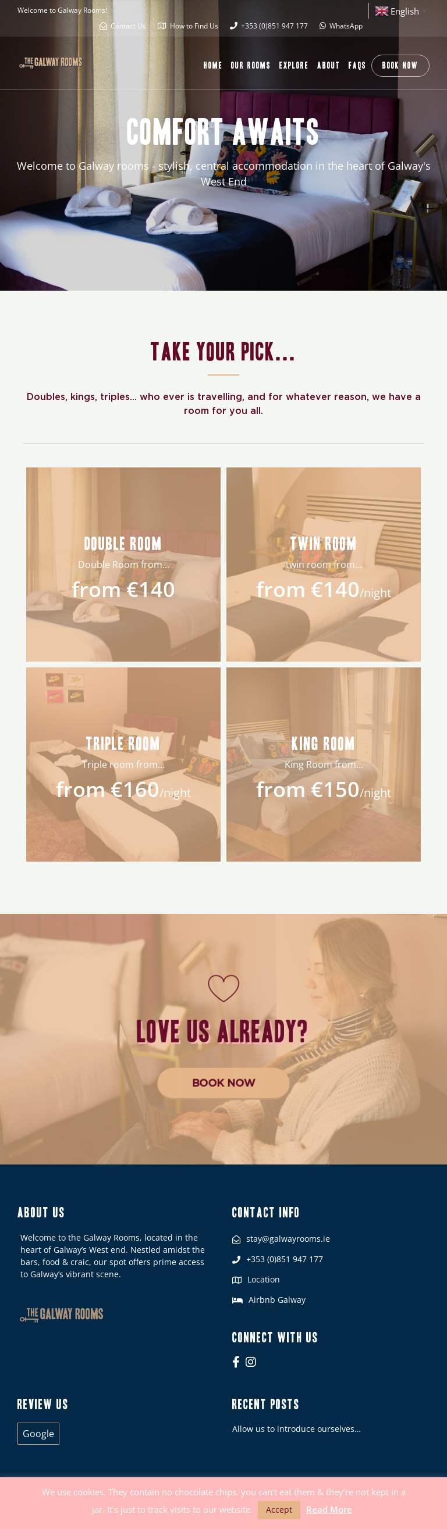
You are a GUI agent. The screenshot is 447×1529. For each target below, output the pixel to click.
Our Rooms (251, 65)
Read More (329, 1509)
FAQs (358, 65)
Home (213, 65)
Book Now (400, 65)
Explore (294, 65)
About (328, 65)
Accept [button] (279, 1509)
